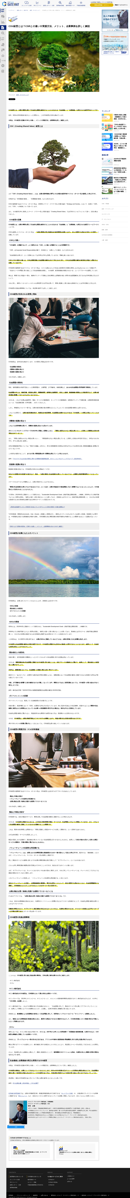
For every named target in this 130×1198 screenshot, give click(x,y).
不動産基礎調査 (81, 5)
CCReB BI (51, 1185)
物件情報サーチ (70, 5)
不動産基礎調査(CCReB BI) (35, 1185)
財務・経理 (105, 229)
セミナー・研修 (32, 1182)
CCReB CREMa (53, 1182)
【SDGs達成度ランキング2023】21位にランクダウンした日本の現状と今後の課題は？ (37, 507)
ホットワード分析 (27, 5)
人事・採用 (105, 240)
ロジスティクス (106, 214)
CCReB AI (51, 1179)
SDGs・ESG (105, 224)
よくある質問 (70, 1178)
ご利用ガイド (70, 1176)
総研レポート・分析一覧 (22, 10)
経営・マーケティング (35, 10)
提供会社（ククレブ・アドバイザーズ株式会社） (95, 1195)
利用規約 (11, 1195)
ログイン (102, 5)
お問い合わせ (44, 1195)
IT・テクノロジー (106, 219)
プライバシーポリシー (22, 1195)
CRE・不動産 (105, 203)
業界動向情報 (60, 5)
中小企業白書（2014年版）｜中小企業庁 (26, 1083)
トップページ (11, 10)
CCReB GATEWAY (15, 1093)
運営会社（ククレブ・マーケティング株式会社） (64, 1195)
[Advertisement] (115, 82)
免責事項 (35, 1195)
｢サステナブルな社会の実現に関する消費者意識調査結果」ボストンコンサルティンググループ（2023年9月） (47, 458)
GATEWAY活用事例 (107, 235)
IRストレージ (37, 5)
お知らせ (69, 1181)
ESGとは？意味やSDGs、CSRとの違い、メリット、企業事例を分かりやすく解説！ (36, 526)
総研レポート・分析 (48, 5)
